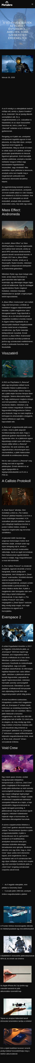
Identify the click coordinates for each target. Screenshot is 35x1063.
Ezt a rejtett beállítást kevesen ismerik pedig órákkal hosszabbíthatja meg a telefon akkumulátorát (15, 1051)
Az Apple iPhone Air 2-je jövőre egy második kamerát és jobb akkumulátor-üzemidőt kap (14, 988)
